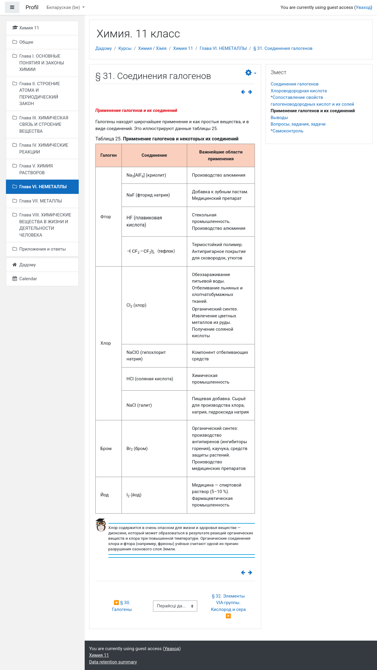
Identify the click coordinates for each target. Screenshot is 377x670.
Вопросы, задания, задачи (298, 124)
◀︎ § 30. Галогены (122, 606)
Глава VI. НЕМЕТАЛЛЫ (223, 48)
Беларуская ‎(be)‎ (64, 7)
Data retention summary (113, 662)
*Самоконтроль (287, 131)
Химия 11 (183, 48)
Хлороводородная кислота (299, 91)
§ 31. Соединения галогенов (283, 48)
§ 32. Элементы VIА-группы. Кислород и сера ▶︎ (229, 606)
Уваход (363, 7)
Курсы (124, 48)
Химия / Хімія (152, 48)
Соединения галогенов (294, 84)
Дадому (103, 48)
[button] (250, 73)
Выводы (279, 117)
